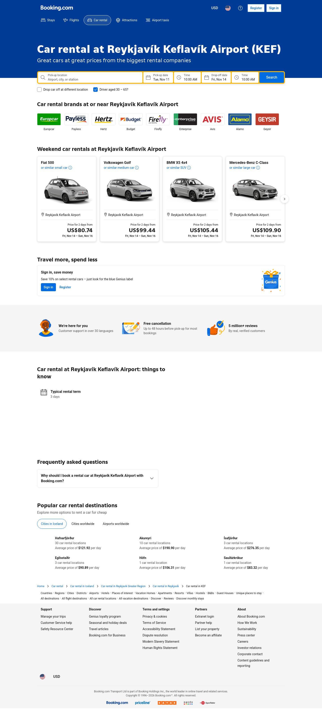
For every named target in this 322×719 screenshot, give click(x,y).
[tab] (52, 524)
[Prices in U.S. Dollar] (215, 8)
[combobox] (93, 79)
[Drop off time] (245, 77)
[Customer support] (240, 8)
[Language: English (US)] (227, 8)
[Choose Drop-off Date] (216, 77)
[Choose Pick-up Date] (158, 77)
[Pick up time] (187, 77)
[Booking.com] (57, 8)
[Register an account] (256, 8)
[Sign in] (273, 8)
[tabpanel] (161, 553)
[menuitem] (48, 20)
